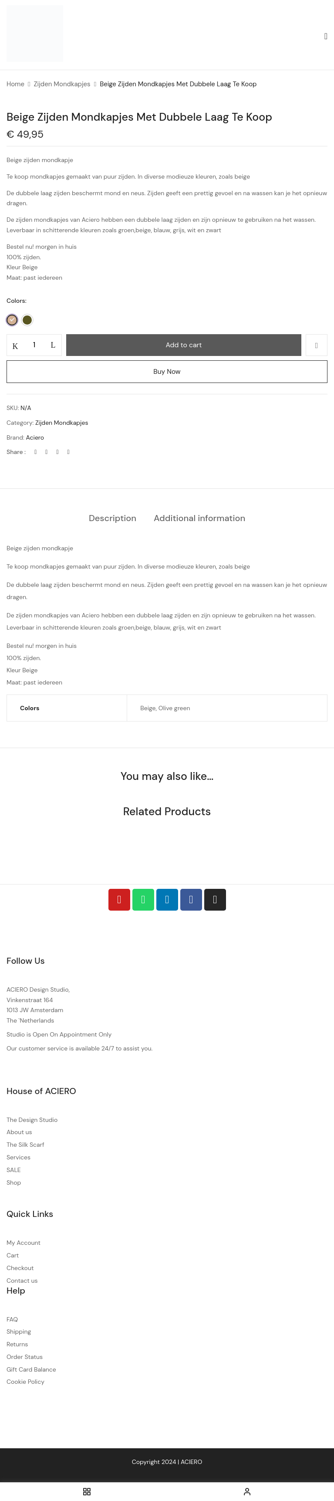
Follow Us (26, 960)
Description (112, 518)
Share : (16, 452)
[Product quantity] (34, 345)
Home (15, 84)
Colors (16, 301)
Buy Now (167, 371)
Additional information (199, 518)
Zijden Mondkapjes (62, 84)
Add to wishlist (316, 345)
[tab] (112, 519)
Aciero (35, 437)
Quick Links (30, 1214)
